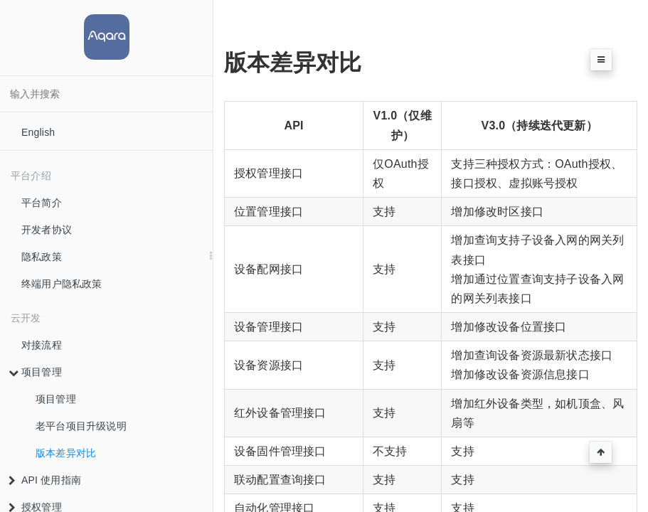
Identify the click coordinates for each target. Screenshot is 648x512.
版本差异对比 (66, 453)
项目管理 (35, 372)
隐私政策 (41, 256)
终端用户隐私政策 (61, 283)
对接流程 (41, 345)
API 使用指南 (45, 480)
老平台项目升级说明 (81, 426)
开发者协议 (46, 229)
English (38, 132)
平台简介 (41, 202)
